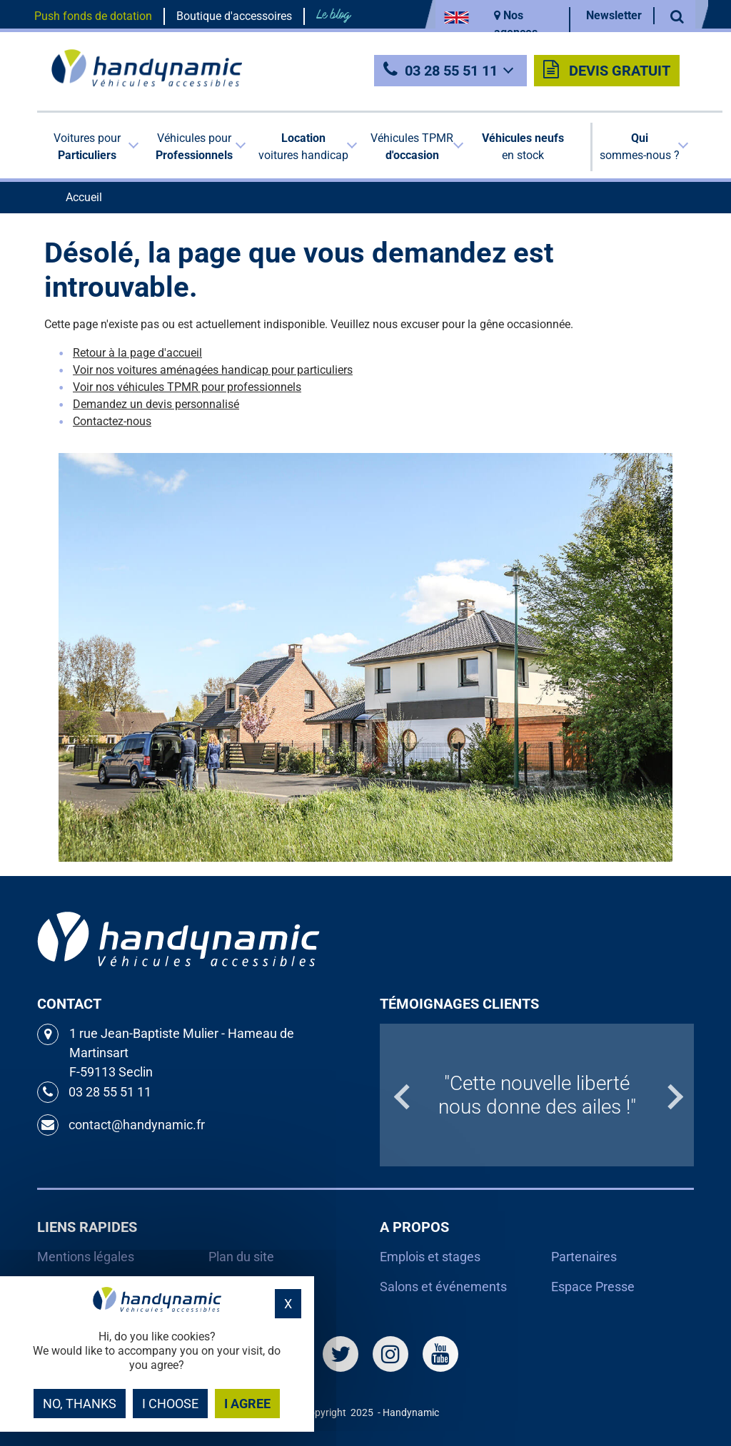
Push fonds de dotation (93, 16)
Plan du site (241, 1256)
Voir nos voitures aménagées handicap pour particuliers (213, 370)
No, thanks (79, 1403)
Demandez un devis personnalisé (156, 404)
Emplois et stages (430, 1256)
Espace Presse (593, 1286)
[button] (90, 147)
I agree (247, 1403)
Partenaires (584, 1256)
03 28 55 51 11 (451, 70)
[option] (537, 1095)
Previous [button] (387, 1095)
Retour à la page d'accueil (137, 353)
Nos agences (516, 24)
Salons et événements (443, 1286)
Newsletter (614, 15)
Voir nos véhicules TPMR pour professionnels (187, 387)
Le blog (333, 15)
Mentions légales (85, 1256)
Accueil (84, 197)
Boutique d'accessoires (234, 16)
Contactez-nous (112, 421)
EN (456, 17)
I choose (170, 1403)
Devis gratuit (606, 70)
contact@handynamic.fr (121, 1125)
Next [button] (687, 1095)
